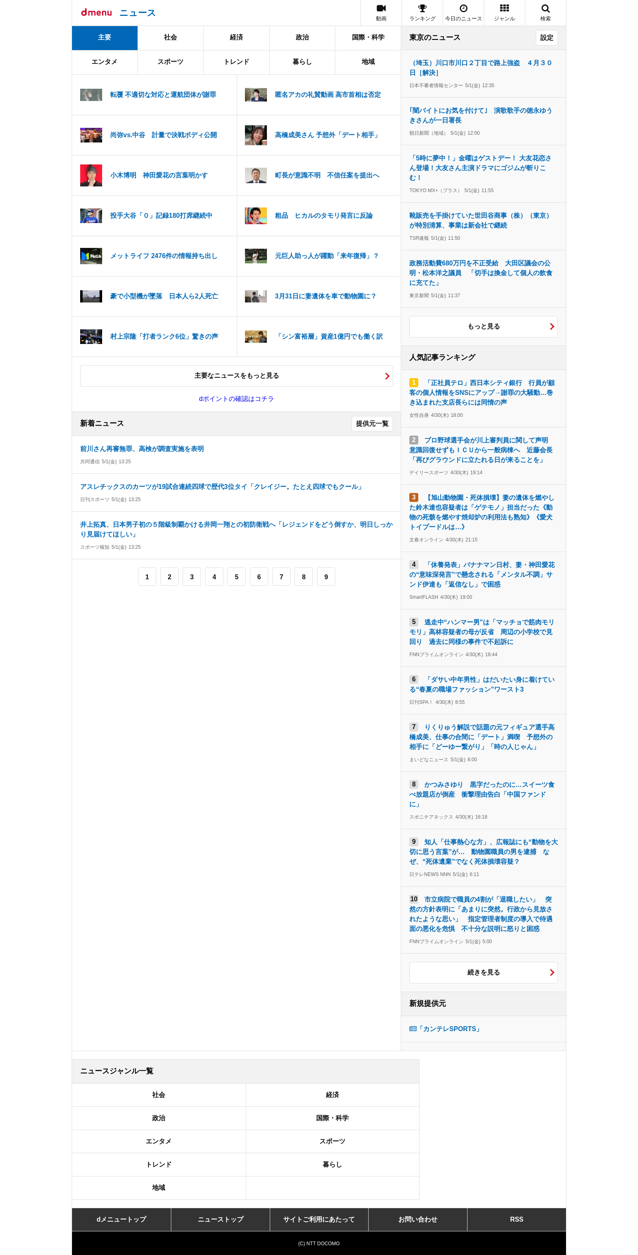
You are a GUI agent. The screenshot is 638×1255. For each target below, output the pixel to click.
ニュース (137, 13)
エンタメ (105, 61)
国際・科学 (368, 37)
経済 (236, 37)
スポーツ (170, 61)
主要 (104, 37)
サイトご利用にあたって (319, 1219)
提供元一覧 (372, 423)
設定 (546, 37)
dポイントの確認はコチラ (236, 398)
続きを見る (484, 972)
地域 (368, 61)
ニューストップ (220, 1219)
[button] (504, 13)
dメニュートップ (121, 1219)
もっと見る (484, 326)
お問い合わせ (417, 1219)
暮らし (302, 61)
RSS (517, 1219)
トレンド (236, 61)
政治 (302, 37)
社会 (170, 37)
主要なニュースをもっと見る (236, 375)
